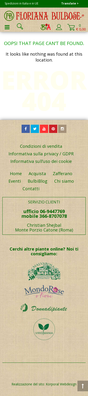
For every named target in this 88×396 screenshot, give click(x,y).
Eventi (14, 181)
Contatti (31, 188)
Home (16, 173)
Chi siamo (64, 181)
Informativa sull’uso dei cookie (41, 161)
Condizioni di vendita (41, 146)
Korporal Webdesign (61, 384)
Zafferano (62, 173)
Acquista (37, 173)
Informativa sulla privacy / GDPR (41, 154)
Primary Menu (7, 27)
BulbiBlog (37, 181)
